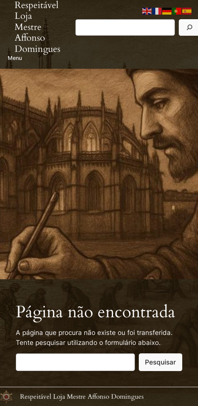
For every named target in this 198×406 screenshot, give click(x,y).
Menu (15, 58)
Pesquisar (160, 362)
